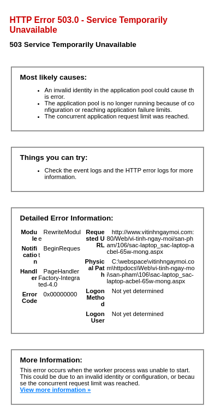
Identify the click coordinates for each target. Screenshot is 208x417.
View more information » (55, 389)
